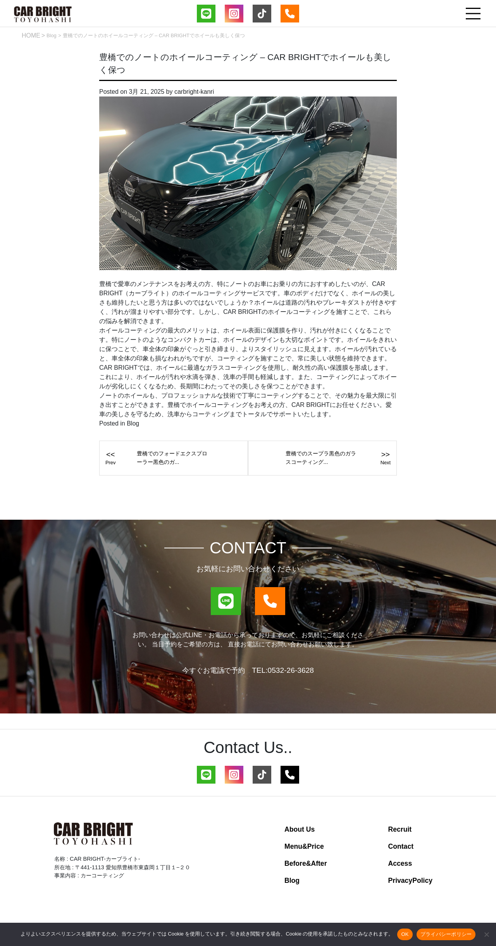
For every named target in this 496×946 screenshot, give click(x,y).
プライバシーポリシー (446, 934)
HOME (31, 35)
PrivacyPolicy (410, 880)
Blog (51, 35)
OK (404, 934)
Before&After (305, 863)
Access (400, 863)
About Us (299, 829)
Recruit (400, 829)
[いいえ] (486, 934)
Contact (401, 846)
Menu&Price (304, 846)
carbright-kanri (194, 91)
